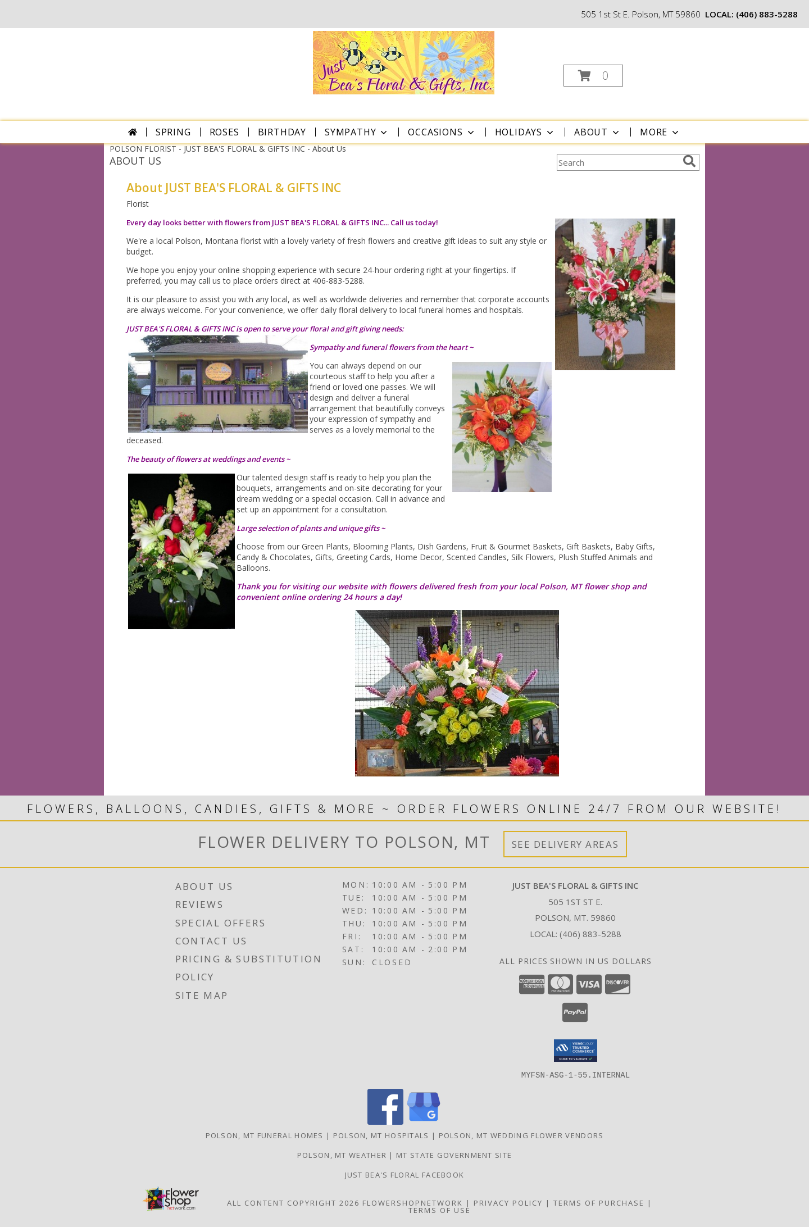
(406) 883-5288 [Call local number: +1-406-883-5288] (767, 14)
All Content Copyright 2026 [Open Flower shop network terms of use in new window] (293, 1202)
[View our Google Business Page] (424, 1121)
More (660, 132)
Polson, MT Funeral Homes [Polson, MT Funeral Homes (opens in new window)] (265, 1135)
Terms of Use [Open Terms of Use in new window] (439, 1210)
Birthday (282, 132)
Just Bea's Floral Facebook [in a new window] (405, 1174)
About (597, 132)
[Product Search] (617, 162)
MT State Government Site (454, 1154)
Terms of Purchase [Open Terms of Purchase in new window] (598, 1202)
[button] (593, 76)
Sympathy (357, 132)
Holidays (525, 132)
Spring (173, 132)
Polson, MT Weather (342, 1154)
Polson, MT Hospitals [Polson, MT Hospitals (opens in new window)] (381, 1135)
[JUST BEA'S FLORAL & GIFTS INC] (403, 61)
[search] (689, 161)
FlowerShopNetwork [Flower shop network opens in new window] (412, 1202)
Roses (224, 132)
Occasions (442, 132)
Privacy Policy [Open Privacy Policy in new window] (508, 1202)
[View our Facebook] (385, 1121)
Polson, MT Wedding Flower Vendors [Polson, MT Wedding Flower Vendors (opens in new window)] (521, 1135)
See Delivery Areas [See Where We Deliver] (565, 844)
